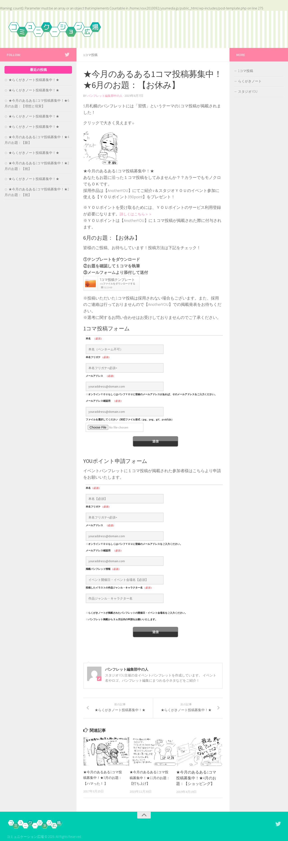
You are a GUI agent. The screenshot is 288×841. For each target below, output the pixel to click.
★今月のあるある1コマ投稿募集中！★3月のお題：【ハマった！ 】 (103, 782)
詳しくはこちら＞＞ (138, 213)
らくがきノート (250, 81)
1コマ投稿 (91, 54)
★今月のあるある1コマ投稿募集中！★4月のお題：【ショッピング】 (196, 783)
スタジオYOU (247, 91)
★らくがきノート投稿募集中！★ (34, 80)
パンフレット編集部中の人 (106, 95)
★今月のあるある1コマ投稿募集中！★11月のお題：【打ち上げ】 (150, 782)
